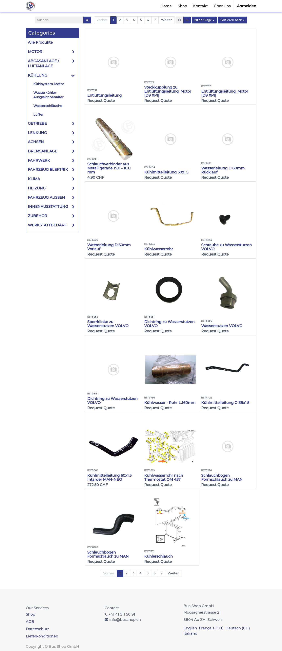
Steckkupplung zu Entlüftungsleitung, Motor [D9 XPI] (167, 91)
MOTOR (35, 52)
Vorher (102, 20)
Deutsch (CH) (237, 628)
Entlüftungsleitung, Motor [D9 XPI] (224, 93)
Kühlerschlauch (158, 556)
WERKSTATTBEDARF (47, 225)
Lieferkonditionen (42, 636)
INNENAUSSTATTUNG (48, 206)
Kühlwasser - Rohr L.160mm (170, 403)
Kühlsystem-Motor (48, 84)
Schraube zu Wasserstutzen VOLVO (226, 247)
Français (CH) (211, 628)
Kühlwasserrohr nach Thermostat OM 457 (163, 477)
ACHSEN (36, 142)
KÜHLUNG (37, 75)
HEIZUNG (37, 188)
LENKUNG (37, 133)
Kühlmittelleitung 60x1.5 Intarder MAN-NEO (109, 477)
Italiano (190, 633)
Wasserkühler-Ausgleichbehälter (48, 95)
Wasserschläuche (47, 106)
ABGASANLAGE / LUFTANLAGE (43, 64)
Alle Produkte (40, 42)
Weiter (166, 20)
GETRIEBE (37, 123)
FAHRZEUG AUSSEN (46, 197)
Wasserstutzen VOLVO (221, 326)
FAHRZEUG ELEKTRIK (48, 169)
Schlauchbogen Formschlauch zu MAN (222, 477)
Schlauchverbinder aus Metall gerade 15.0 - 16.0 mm (108, 168)
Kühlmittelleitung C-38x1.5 (225, 403)
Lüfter (38, 114)
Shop (30, 614)
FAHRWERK (39, 160)
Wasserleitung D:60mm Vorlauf (109, 247)
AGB (30, 621)
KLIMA (34, 179)
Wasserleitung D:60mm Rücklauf (223, 170)
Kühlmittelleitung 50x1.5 (166, 172)
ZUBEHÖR (37, 216)
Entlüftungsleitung (104, 95)
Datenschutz (37, 629)
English (190, 628)
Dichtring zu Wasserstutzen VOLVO (169, 324)
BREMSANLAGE (42, 151)
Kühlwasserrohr (158, 249)
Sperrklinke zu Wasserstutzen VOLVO (107, 324)
